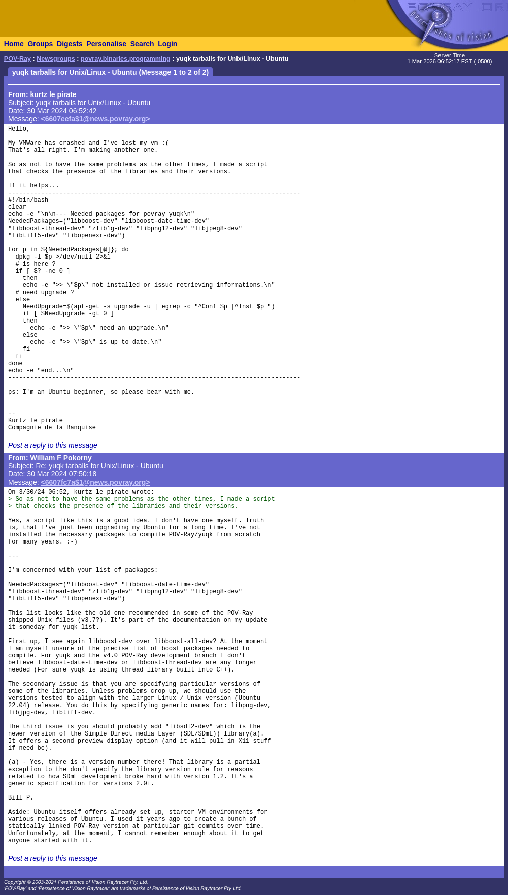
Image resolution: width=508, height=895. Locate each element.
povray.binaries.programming (126, 58)
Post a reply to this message (52, 445)
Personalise (106, 44)
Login (167, 44)
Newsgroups (56, 58)
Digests (70, 44)
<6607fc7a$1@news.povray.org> (95, 482)
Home (14, 44)
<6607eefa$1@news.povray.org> (95, 119)
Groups (40, 44)
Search (142, 44)
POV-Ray (17, 58)
